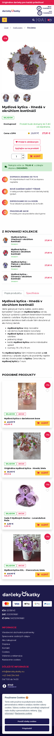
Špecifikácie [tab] (32, 293)
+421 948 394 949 (10, 675)
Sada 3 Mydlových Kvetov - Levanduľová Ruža (24, 519)
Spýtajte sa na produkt (27, 148)
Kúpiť (35, 156)
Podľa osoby (18, 28)
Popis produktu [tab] (13, 293)
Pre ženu (31, 28)
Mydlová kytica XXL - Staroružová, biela (24, 570)
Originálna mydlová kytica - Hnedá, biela (25, 468)
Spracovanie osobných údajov (16, 636)
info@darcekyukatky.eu (13, 671)
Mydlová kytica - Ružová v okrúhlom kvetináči (21, 251)
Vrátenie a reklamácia (12, 656)
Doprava (6, 644)
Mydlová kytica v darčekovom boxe (22, 418)
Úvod (6, 28)
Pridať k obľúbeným (27, 142)
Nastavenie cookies (11, 660)
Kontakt (6, 648)
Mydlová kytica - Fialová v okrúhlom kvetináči (20, 264)
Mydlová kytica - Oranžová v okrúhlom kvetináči (22, 239)
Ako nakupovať (9, 640)
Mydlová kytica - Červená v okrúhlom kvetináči (21, 276)
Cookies (6, 652)
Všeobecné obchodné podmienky (18, 632)
